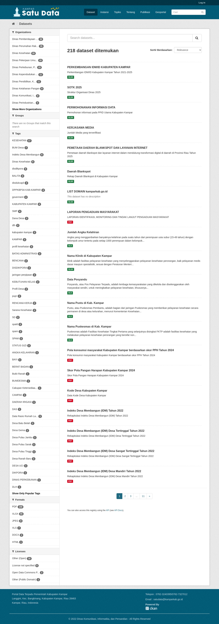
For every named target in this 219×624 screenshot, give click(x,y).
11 (143, 496)
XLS (70, 246)
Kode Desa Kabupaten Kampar (87, 390)
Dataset (91, 12)
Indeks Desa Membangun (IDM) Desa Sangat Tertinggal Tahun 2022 (110, 451)
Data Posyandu (77, 279)
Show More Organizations (27, 109)
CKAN (151, 608)
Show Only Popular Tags (26, 493)
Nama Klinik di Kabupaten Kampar (89, 255)
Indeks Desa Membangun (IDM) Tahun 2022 (95, 410)
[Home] (13, 24)
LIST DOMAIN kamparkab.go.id (87, 191)
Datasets (25, 24)
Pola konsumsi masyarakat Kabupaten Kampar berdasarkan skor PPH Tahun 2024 (120, 350)
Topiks (117, 12)
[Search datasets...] (130, 38)
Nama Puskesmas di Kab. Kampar (89, 326)
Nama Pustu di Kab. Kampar (85, 302)
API (107, 510)
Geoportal (161, 12)
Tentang (130, 12)
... (137, 496)
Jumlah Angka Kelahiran (83, 232)
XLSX (70, 77)
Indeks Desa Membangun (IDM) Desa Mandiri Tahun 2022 (104, 471)
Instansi (104, 12)
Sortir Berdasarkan (161, 50)
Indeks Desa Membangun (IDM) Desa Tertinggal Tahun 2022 (105, 430)
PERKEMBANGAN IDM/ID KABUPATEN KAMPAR (98, 67)
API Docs (118, 510)
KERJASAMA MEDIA (80, 127)
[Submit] (202, 11)
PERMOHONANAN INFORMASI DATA (91, 107)
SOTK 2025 (74, 87)
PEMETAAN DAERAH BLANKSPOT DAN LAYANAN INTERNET (107, 147)
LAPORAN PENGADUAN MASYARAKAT (93, 212)
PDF (70, 222)
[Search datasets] (188, 12)
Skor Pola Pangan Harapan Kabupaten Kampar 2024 (101, 370)
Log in (202, 2)
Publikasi (145, 12)
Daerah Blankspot (79, 171)
